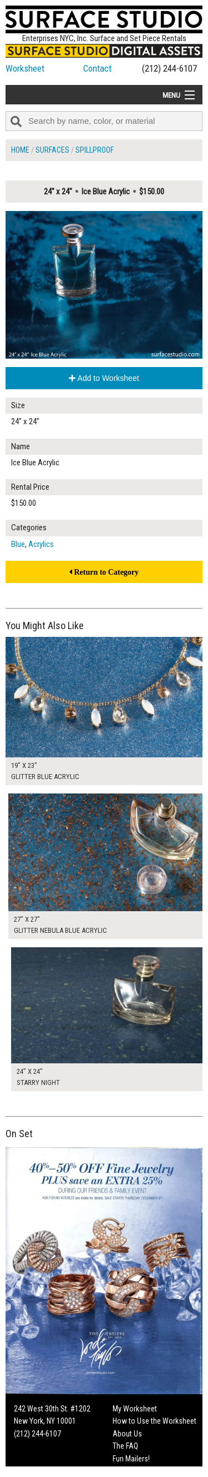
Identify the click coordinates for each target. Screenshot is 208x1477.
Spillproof (94, 149)
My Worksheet (135, 1408)
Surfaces (52, 149)
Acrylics (41, 544)
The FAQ (125, 1445)
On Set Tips (130, 1470)
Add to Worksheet (104, 378)
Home (20, 149)
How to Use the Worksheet (154, 1420)
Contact (97, 68)
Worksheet (25, 68)
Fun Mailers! (131, 1458)
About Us (127, 1433)
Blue (18, 544)
